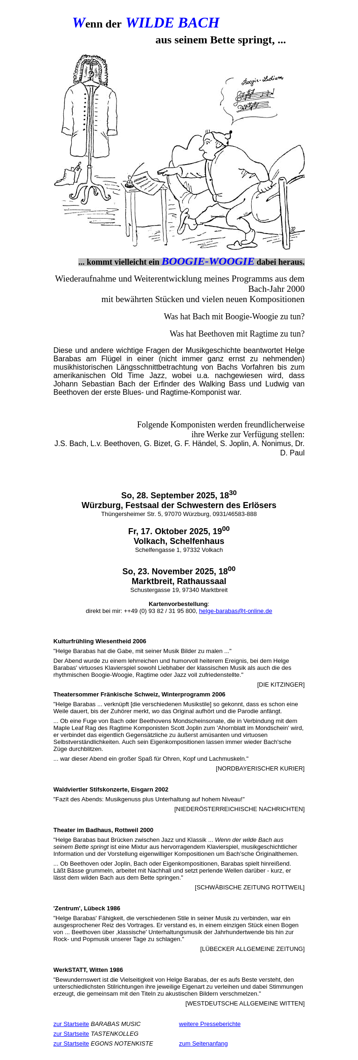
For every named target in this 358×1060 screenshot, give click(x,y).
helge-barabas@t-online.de (235, 610)
